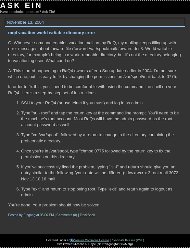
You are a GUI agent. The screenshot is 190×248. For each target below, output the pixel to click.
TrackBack (87, 215)
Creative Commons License (91, 240)
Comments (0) (67, 215)
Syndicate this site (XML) (127, 240)
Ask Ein (21, 5)
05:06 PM (47, 215)
